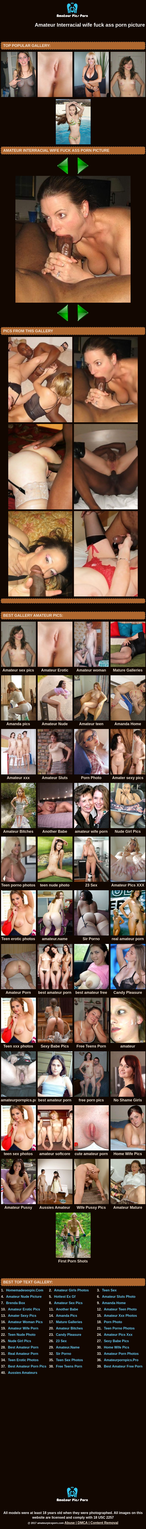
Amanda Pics (66, 1315)
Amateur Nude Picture (24, 1296)
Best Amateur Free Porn (123, 1366)
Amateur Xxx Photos (120, 1315)
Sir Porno (63, 1353)
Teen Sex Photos (69, 1360)
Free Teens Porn (69, 1366)
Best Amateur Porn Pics (27, 1366)
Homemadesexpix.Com (24, 1290)
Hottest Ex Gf (64, 1296)
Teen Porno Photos (119, 1328)
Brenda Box (15, 1303)
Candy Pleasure (68, 1334)
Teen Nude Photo (21, 1334)
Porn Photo (113, 1322)
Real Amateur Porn (23, 1353)
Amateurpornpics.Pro (121, 1360)
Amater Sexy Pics (22, 1315)
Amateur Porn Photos (121, 1353)
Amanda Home (114, 1303)
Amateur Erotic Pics (24, 1309)
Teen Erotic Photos (23, 1360)
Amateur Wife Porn (23, 1328)
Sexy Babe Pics (116, 1341)
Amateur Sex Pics (68, 1303)
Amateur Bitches (69, 1328)
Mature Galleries (69, 1322)
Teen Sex (109, 1290)
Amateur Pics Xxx (118, 1334)
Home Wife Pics (116, 1347)
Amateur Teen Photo (120, 1309)
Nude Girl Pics (19, 1341)
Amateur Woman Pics (25, 1322)
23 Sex (61, 1341)
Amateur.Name (68, 1347)
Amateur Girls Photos (71, 1290)
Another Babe (67, 1309)
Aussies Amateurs (22, 1372)
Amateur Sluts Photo (118, 1296)
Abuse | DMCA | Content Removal (91, 1523)
